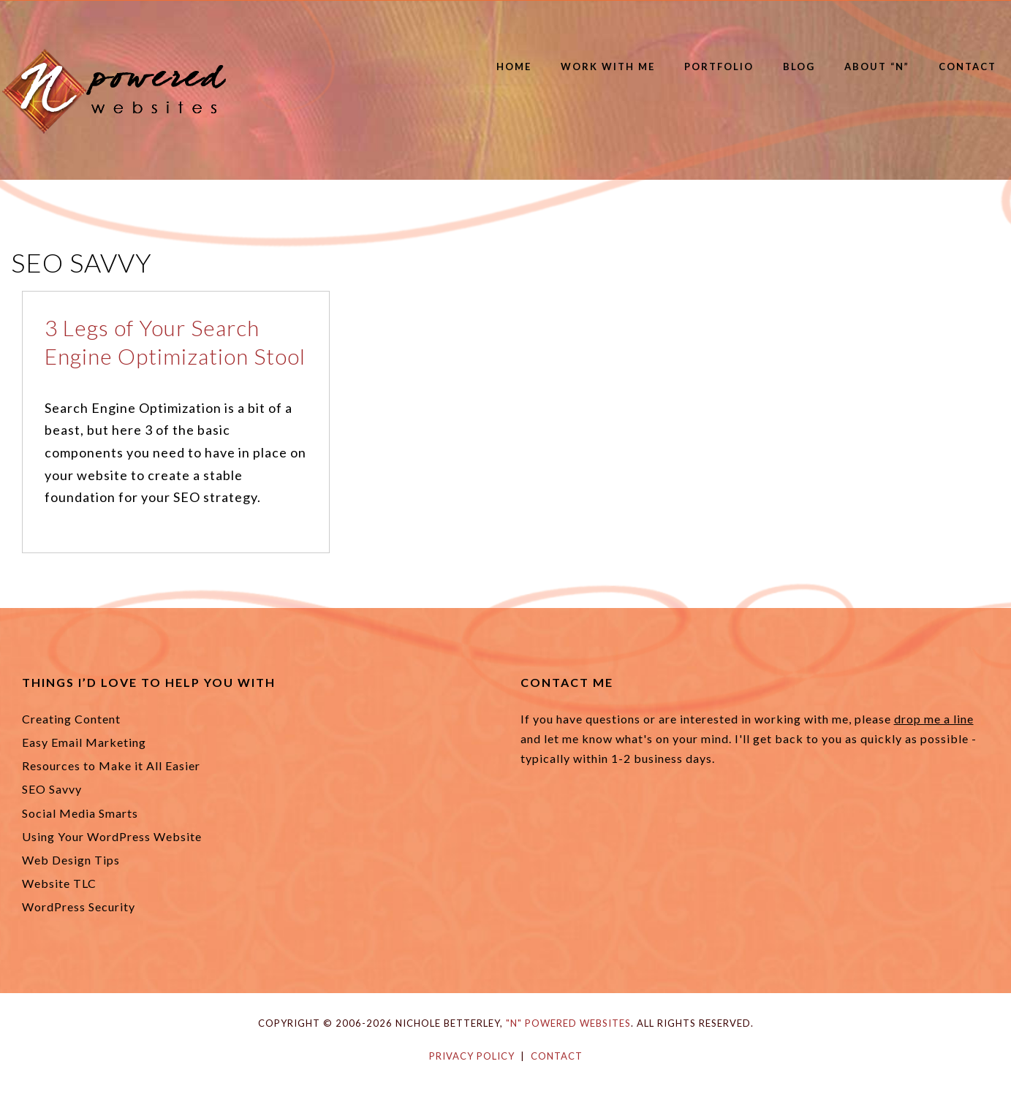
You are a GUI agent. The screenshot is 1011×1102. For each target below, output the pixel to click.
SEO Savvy (52, 789)
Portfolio (719, 66)
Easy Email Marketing (84, 742)
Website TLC (59, 883)
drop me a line (934, 719)
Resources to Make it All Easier (111, 765)
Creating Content (71, 719)
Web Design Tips (71, 860)
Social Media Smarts (80, 813)
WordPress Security (78, 906)
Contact (967, 66)
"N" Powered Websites (568, 1023)
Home (513, 66)
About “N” (876, 66)
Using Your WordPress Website (112, 836)
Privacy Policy (472, 1056)
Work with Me (608, 66)
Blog (799, 66)
